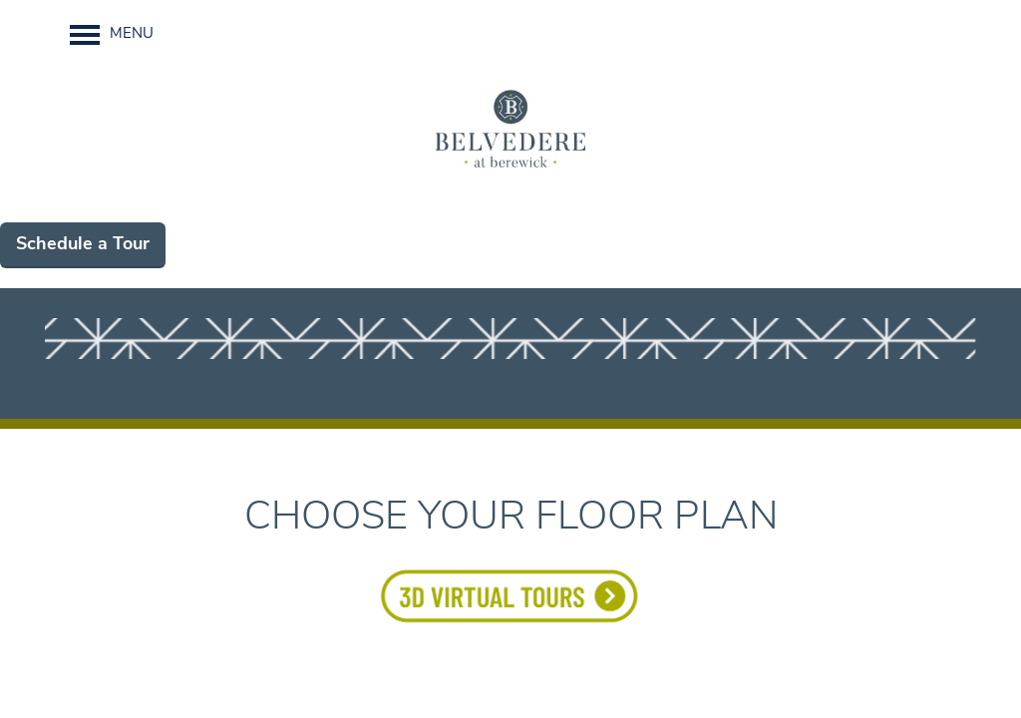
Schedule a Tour (83, 244)
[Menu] (112, 35)
